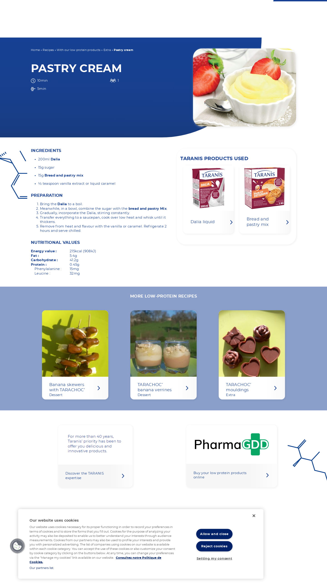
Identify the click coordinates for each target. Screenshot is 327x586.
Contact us (167, 9)
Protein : (39, 264)
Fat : (35, 256)
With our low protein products (78, 50)
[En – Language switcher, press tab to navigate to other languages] (187, 9)
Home (35, 50)
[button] (17, 546)
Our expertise (233, 30)
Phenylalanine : (48, 269)
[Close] (254, 516)
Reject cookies (214, 546)
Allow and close (214, 534)
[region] (140, 544)
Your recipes (196, 30)
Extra (107, 50)
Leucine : (42, 273)
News (263, 30)
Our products (158, 30)
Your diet (125, 30)
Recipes (48, 50)
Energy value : (44, 251)
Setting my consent (214, 558)
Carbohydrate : (44, 260)
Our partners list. (42, 568)
